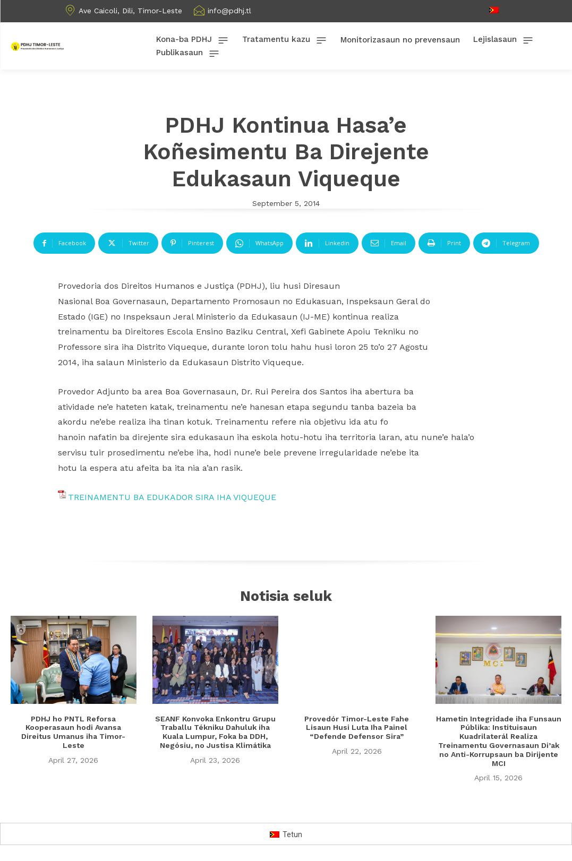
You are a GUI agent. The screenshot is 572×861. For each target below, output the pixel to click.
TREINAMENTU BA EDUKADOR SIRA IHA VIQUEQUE (172, 497)
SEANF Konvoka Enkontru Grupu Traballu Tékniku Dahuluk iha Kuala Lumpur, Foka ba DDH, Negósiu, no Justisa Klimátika (215, 732)
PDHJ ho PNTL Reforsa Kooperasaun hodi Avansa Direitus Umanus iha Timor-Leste (73, 732)
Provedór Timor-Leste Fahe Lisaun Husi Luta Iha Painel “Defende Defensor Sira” (356, 727)
